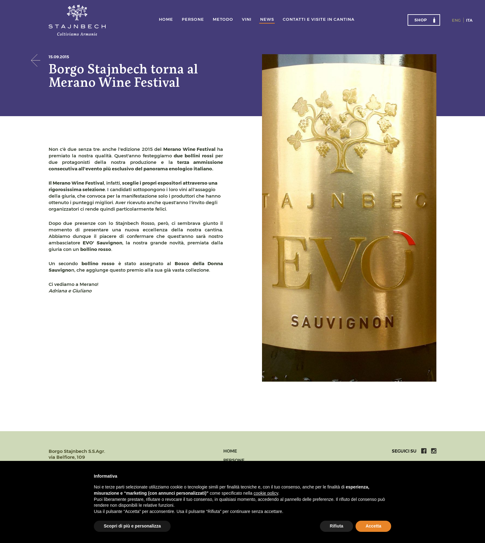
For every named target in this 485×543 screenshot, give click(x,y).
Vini (246, 19)
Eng (456, 20)
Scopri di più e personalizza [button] (132, 525)
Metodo (223, 19)
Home (166, 19)
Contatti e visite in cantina (319, 19)
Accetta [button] (373, 525)
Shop (420, 19)
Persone (193, 19)
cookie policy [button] (266, 493)
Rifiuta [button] (336, 525)
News (267, 19)
